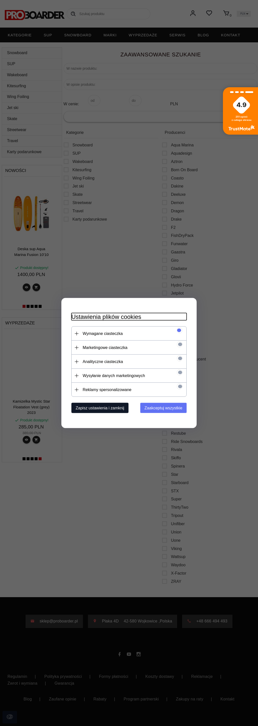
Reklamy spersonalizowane (107, 390)
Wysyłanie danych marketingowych (114, 376)
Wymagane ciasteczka (103, 333)
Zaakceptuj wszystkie (163, 408)
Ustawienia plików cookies (106, 316)
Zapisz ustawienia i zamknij (100, 408)
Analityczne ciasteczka (103, 361)
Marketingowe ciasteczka (105, 347)
